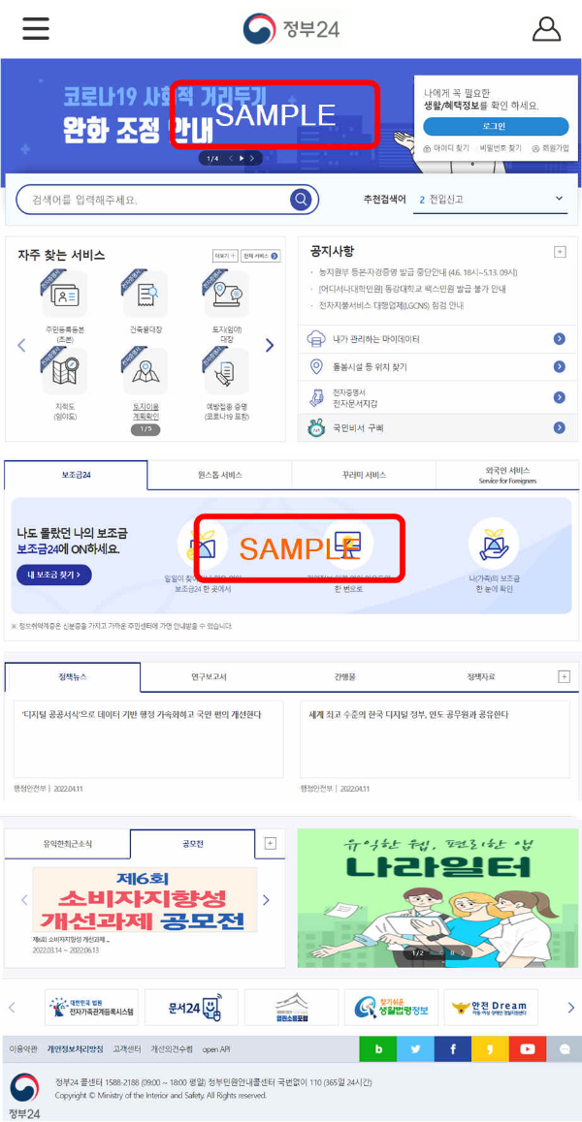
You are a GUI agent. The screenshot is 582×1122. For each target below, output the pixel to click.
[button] (35, 27)
